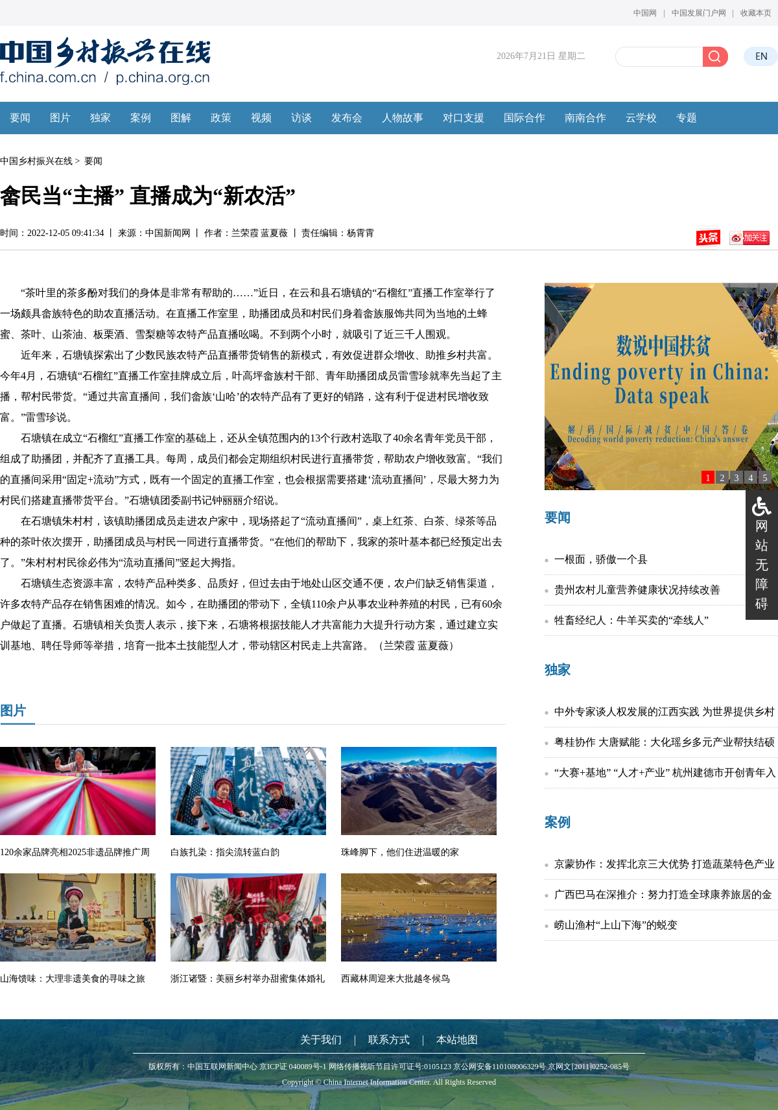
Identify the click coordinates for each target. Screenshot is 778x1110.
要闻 (93, 161)
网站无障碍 (761, 565)
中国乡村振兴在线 (36, 161)
